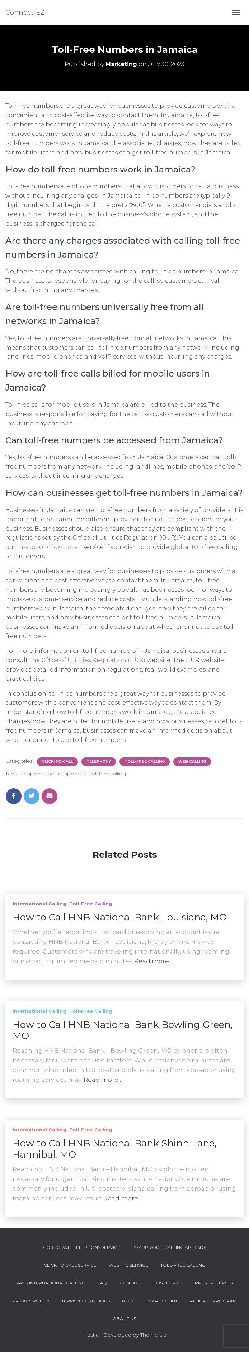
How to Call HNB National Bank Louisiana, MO (120, 917)
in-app (27, 547)
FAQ (102, 1283)
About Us (124, 1318)
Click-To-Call (57, 761)
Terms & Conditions (85, 1300)
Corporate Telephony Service (81, 1247)
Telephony (98, 761)
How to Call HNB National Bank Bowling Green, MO (122, 1030)
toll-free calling (108, 773)
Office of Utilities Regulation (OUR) (93, 660)
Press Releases (214, 1283)
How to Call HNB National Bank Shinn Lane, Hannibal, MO (114, 1149)
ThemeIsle (153, 1335)
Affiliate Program (213, 1300)
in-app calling (38, 773)
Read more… (153, 961)
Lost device (168, 1283)
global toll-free (193, 547)
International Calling (39, 903)
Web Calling (192, 761)
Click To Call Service (70, 1265)
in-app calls (72, 773)
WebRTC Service (128, 1265)
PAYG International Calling (50, 1283)
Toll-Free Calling (145, 761)
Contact (130, 1283)
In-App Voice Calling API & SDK (169, 1247)
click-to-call (64, 547)
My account (162, 1300)
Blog (128, 1300)
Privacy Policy (30, 1300)
